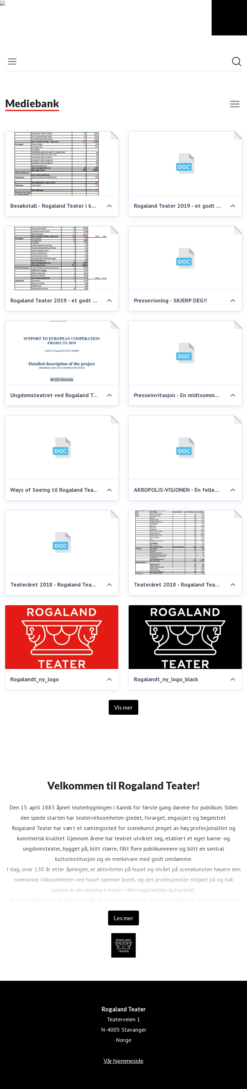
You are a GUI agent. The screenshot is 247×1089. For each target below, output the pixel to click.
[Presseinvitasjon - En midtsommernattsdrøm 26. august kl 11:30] (185, 353)
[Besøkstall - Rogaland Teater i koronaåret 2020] (61, 164)
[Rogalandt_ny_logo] (61, 637)
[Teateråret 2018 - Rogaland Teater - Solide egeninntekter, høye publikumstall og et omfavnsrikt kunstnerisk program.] (61, 542)
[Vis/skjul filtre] (235, 104)
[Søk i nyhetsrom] (237, 61)
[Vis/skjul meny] (12, 61)
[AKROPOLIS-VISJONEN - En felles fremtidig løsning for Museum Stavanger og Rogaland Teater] (185, 448)
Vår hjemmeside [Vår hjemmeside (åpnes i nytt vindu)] (123, 1060)
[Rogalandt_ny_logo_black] (185, 637)
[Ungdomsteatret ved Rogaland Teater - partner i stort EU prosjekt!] (61, 353)
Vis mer (123, 707)
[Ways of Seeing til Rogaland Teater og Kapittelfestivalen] (61, 448)
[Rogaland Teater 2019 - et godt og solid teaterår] (185, 164)
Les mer (123, 918)
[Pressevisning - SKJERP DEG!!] (185, 258)
